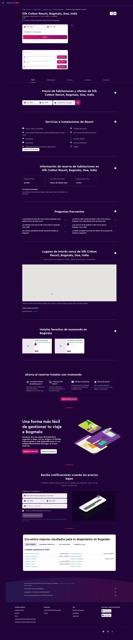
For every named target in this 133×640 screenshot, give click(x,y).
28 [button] (54, 61)
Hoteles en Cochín (75, 566)
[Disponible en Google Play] (107, 611)
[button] (3, 3)
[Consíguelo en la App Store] (107, 615)
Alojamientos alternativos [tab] (47, 544)
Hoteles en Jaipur (30, 561)
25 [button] (41, 61)
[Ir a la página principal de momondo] (13, 3)
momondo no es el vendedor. (70, 589)
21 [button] (54, 57)
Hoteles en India (47, 9)
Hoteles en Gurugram (76, 561)
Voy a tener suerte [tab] (64, 544)
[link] (69, 399)
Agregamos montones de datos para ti (70, 592)
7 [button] (54, 48)
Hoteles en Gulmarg (31, 556)
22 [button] (59, 57)
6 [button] (50, 48)
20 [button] (50, 57)
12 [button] (45, 53)
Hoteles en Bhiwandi (76, 556)
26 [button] (46, 61)
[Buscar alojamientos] (3, 12)
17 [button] (36, 57)
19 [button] (45, 57)
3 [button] (36, 48)
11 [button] (41, 53)
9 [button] (63, 48)
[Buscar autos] (3, 16)
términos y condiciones (52, 519)
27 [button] (50, 61)
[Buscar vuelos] (3, 8)
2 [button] (63, 44)
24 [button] (37, 61)
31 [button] (37, 66)
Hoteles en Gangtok (76, 564)
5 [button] (45, 48)
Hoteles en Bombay (76, 553)
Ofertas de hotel (27, 9)
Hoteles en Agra (30, 564)
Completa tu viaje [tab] (79, 544)
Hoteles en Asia (37, 9)
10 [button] (37, 53)
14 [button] (54, 53)
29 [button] (59, 61)
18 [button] (41, 57)
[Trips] (3, 21)
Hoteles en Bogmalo (59, 9)
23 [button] (63, 57)
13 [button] (50, 53)
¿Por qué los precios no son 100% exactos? (70, 595)
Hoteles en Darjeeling (31, 566)
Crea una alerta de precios (102, 387)
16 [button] (63, 53)
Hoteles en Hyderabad (76, 559)
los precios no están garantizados (66, 583)
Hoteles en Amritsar (31, 559)
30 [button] (63, 61)
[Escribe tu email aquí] (46, 506)
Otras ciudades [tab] (31, 544)
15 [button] (59, 53)
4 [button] (41, 48)
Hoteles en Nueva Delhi (32, 553)
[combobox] (46, 495)
